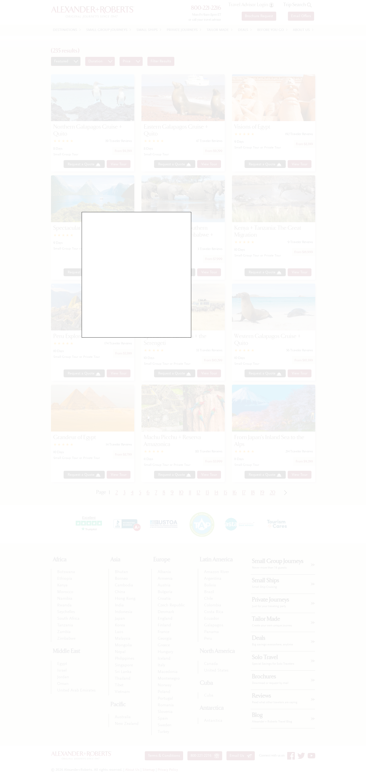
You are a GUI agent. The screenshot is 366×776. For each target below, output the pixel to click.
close (223, 331)
